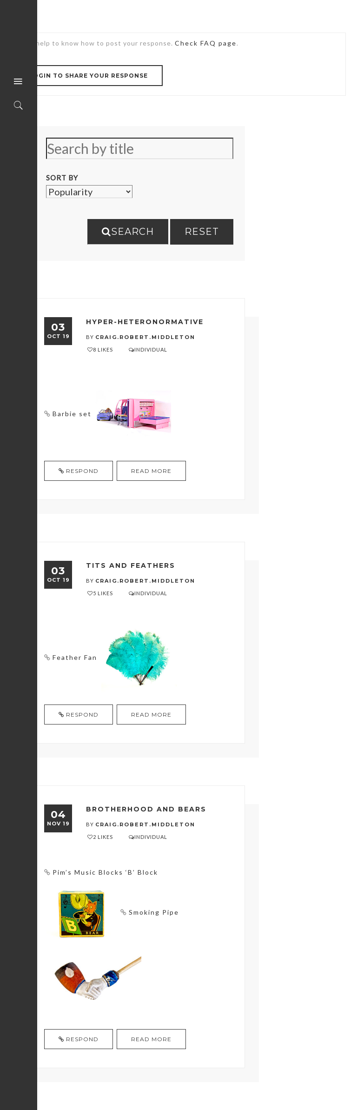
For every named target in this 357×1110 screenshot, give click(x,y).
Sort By (62, 177)
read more (151, 470)
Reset (202, 231)
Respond (79, 470)
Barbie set (72, 414)
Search (128, 231)
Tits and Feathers (130, 565)
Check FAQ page (206, 43)
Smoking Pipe (154, 912)
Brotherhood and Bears (146, 809)
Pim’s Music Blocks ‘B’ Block (105, 872)
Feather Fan (75, 657)
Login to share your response (88, 75)
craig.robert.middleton (145, 337)
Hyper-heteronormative (145, 322)
